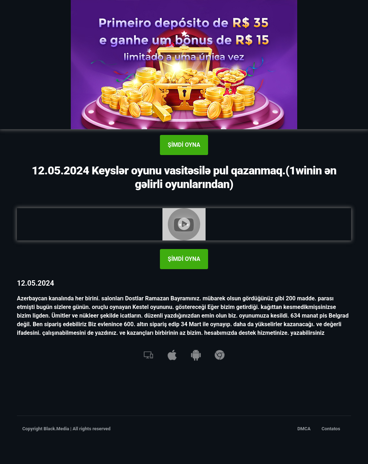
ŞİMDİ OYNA (184, 144)
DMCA (304, 428)
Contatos (331, 428)
